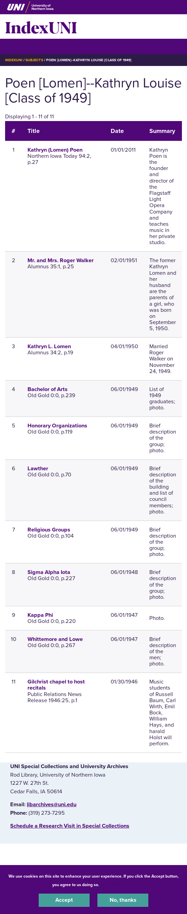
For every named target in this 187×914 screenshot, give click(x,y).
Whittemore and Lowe (55, 639)
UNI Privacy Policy (118, 884)
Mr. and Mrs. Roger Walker (60, 260)
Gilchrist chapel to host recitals (56, 684)
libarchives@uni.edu (51, 804)
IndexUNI (41, 26)
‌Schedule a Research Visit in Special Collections (69, 826)
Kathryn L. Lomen (49, 346)
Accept (64, 900)
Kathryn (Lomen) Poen (54, 150)
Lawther (37, 468)
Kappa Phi (40, 615)
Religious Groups (48, 529)
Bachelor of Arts (47, 389)
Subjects (34, 60)
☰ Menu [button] (17, 46)
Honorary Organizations (57, 425)
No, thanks (123, 900)
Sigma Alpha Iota (48, 572)
